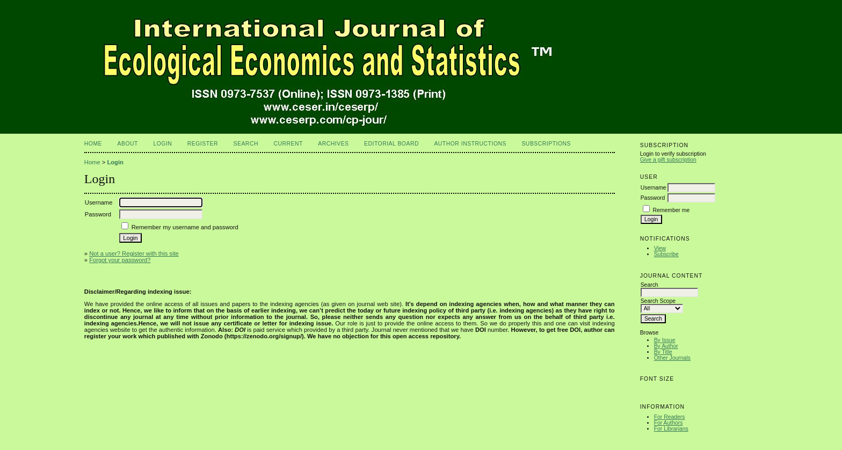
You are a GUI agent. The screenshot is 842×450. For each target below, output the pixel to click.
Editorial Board (391, 144)
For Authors (668, 423)
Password (653, 198)
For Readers (669, 417)
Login (162, 144)
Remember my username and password (185, 227)
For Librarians (671, 429)
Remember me (671, 210)
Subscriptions (546, 144)
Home (93, 144)
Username (653, 188)
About (128, 144)
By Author (666, 346)
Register (202, 144)
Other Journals (672, 358)
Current (287, 144)
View (660, 248)
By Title (663, 352)
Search (246, 144)
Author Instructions (470, 144)
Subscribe (666, 254)
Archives (333, 144)
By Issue (665, 340)
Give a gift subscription (668, 160)
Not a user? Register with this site (134, 253)
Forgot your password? (119, 260)
